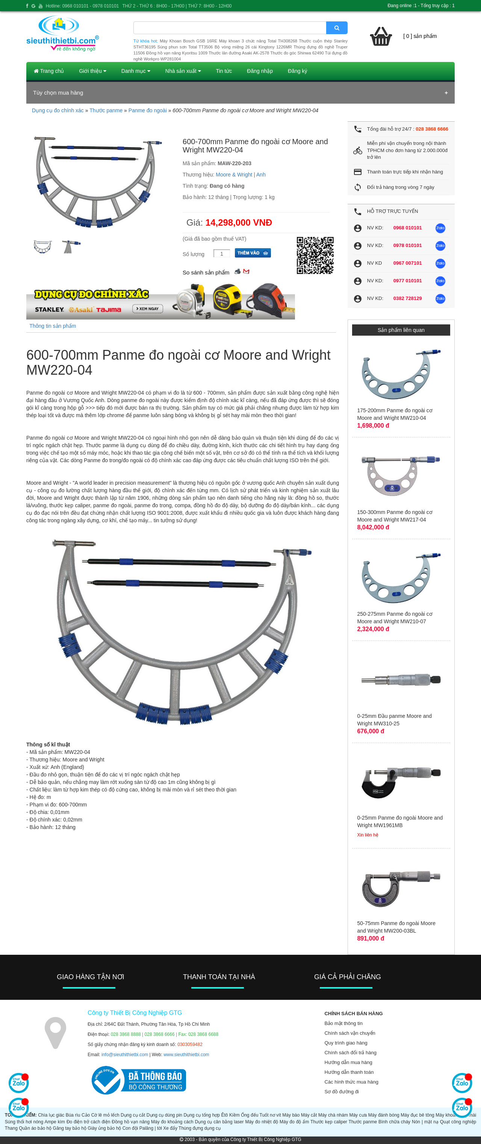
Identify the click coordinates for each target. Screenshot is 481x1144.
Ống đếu (249, 1115)
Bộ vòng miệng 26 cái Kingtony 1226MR (253, 47)
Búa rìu (73, 1115)
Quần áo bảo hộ (35, 1128)
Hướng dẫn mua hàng (348, 1062)
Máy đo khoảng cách (172, 1121)
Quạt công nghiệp (458, 1121)
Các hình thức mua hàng (351, 1082)
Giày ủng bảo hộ (104, 1128)
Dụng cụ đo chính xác (58, 110)
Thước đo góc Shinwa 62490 (297, 53)
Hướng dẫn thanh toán (349, 1072)
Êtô (224, 1115)
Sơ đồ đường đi (341, 1091)
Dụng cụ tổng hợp (202, 1115)
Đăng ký (297, 71)
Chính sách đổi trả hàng (350, 1052)
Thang (11, 1128)
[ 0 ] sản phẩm (420, 36)
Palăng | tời (150, 1128)
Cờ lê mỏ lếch (105, 1115)
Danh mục (135, 71)
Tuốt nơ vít (270, 1115)
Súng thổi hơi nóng (24, 1121)
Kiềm (234, 1115)
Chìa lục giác (51, 1115)
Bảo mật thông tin (343, 1023)
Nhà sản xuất (183, 71)
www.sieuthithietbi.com (186, 1054)
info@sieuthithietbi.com (124, 1054)
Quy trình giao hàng (345, 1043)
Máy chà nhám (333, 1115)
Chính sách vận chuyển (349, 1033)
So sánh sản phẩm (206, 272)
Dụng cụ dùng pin (164, 1115)
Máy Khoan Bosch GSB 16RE (188, 41)
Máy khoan (447, 1115)
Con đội (130, 1128)
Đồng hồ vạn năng (131, 1121)
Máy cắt (309, 1115)
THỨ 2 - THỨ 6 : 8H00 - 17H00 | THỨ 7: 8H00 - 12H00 (176, 6)
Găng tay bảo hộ (69, 1128)
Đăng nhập (260, 71)
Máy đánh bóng (383, 1115)
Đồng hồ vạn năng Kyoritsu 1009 (176, 53)
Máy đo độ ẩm (294, 1121)
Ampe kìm (54, 1121)
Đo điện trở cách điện (88, 1121)
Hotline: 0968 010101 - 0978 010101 (82, 6)
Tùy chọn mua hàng (58, 92)
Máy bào (290, 1115)
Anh (261, 175)
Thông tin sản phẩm (52, 326)
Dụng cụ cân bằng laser (219, 1121)
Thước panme (106, 110)
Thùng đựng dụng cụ (199, 1128)
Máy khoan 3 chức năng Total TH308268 (258, 41)
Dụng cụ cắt (133, 1115)
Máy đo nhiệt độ (261, 1121)
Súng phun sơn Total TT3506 (185, 47)
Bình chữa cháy (394, 1121)
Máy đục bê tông (417, 1115)
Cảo (86, 1115)
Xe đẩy (170, 1128)
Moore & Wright (234, 175)
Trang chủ (49, 71)
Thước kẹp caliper (328, 1121)
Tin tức (224, 71)
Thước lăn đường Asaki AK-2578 (239, 53)
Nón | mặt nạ (425, 1121)
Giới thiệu (92, 71)
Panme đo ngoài (148, 110)
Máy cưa (358, 1115)
